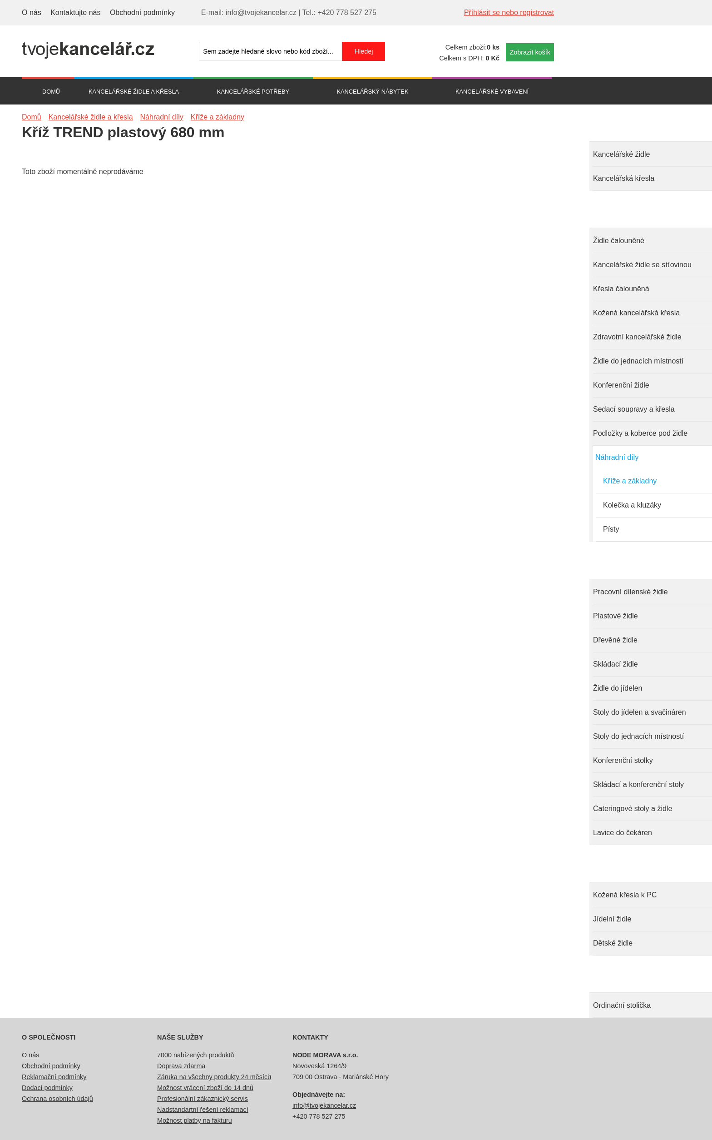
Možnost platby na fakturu (194, 1120)
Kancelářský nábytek (373, 91)
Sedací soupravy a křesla (634, 409)
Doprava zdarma (181, 1066)
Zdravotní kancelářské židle (637, 337)
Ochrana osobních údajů (57, 1098)
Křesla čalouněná (621, 289)
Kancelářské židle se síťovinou (642, 265)
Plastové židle (615, 616)
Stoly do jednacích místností (638, 736)
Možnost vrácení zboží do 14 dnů (205, 1087)
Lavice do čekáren (622, 832)
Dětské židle (613, 943)
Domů (51, 91)
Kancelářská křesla (623, 178)
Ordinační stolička (622, 1005)
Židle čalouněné (618, 240)
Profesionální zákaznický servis (202, 1098)
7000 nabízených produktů (195, 1055)
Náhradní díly (616, 457)
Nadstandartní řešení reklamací (202, 1109)
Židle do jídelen (618, 688)
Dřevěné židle (615, 640)
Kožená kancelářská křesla (636, 313)
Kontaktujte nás (75, 12)
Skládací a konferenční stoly (638, 784)
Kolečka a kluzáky (632, 505)
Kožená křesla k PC (625, 895)
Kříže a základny (630, 481)
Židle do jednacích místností (638, 361)
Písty (611, 529)
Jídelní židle (612, 919)
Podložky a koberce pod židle (640, 433)
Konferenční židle (621, 385)
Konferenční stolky (623, 760)
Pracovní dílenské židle (630, 592)
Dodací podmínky (47, 1087)
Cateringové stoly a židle (632, 808)
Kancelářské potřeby (253, 91)
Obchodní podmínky (142, 12)
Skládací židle (615, 664)
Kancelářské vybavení (492, 91)
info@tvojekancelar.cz (324, 1105)
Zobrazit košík (529, 52)
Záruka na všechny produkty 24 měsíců (214, 1076)
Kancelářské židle (621, 154)
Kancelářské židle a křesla (134, 91)
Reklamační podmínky (54, 1076)
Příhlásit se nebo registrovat (509, 12)
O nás (31, 12)
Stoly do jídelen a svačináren (639, 712)
